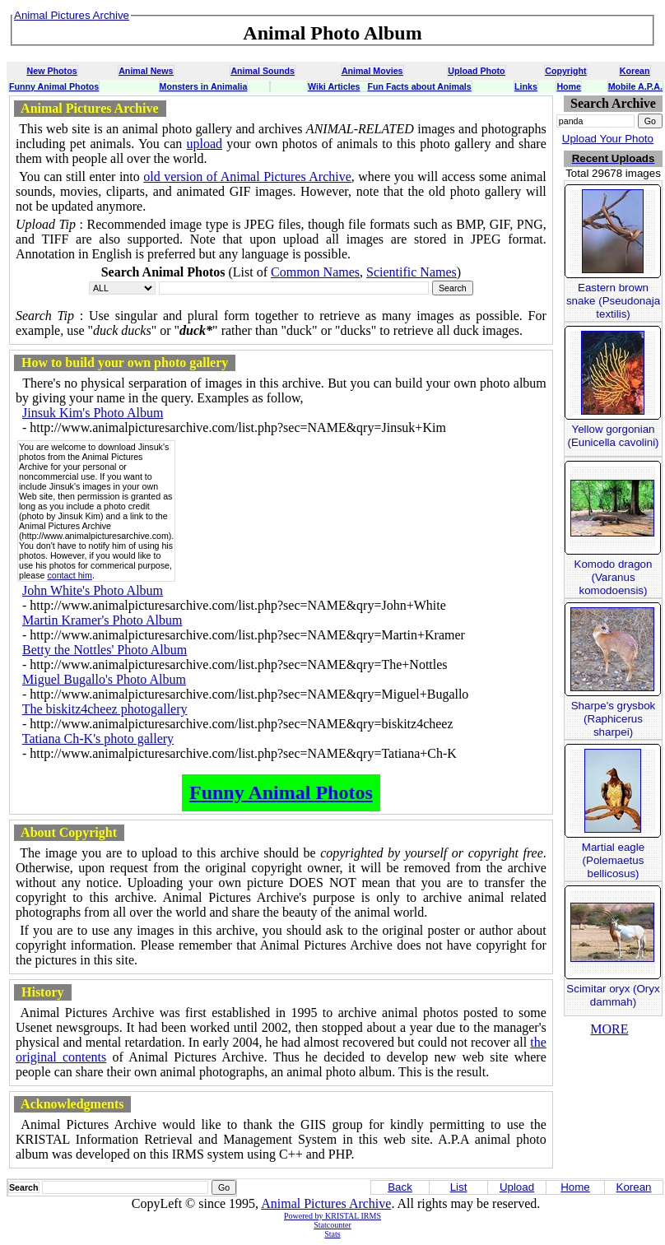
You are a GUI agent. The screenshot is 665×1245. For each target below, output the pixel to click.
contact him (69, 575)
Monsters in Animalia (204, 86)
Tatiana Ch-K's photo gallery (98, 739)
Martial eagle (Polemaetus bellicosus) (613, 860)
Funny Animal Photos (54, 86)
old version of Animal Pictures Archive (247, 176)
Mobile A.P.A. (635, 86)
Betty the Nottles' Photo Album (104, 650)
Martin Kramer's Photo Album (102, 620)
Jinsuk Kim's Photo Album (92, 413)
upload (205, 144)
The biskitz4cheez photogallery (105, 709)
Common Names (315, 272)
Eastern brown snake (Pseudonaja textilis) (613, 300)
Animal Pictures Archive (326, 1203)
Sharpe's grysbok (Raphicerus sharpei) (613, 718)
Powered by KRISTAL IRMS (332, 1215)
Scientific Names (411, 272)
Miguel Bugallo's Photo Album (104, 679)
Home (568, 86)
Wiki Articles (334, 86)
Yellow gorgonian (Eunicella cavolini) (612, 435)
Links (525, 86)
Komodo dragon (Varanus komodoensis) (613, 577)
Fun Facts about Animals (419, 86)
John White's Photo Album (92, 590)
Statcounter (332, 1224)
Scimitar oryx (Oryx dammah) (612, 995)
